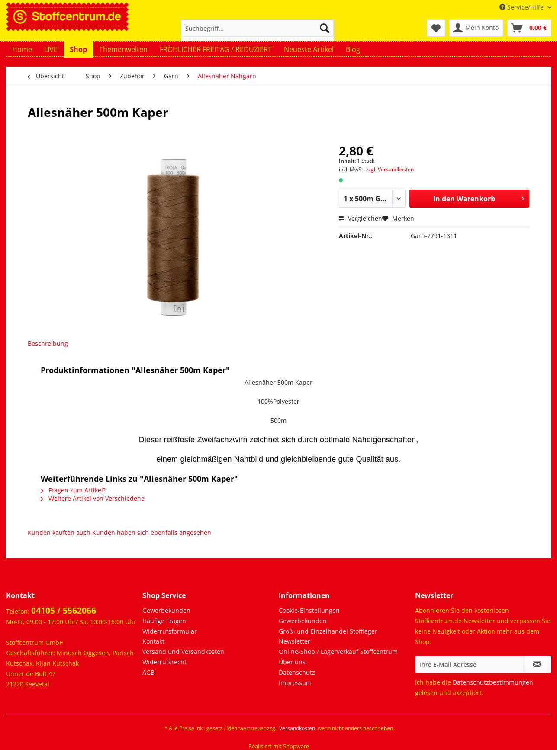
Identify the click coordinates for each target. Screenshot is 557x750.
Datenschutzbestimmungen (493, 682)
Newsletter (294, 641)
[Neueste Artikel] (309, 49)
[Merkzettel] (436, 28)
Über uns (292, 662)
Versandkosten (297, 728)
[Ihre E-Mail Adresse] (469, 664)
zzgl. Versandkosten (390, 169)
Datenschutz (297, 672)
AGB (148, 672)
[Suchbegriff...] (257, 28)
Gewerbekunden (166, 610)
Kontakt (153, 641)
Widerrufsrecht (164, 662)
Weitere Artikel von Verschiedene (93, 498)
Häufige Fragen (164, 621)
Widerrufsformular (169, 631)
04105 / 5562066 (63, 610)
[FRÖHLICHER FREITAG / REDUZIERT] (216, 49)
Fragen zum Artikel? (73, 490)
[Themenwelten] (123, 49)
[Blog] (353, 49)
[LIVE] (51, 49)
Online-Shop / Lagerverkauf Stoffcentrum (338, 651)
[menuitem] (257, 32)
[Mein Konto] (476, 28)
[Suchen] (325, 28)
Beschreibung (48, 343)
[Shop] (78, 49)
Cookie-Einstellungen (309, 610)
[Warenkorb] (529, 28)
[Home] (22, 49)
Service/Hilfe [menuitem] (522, 7)
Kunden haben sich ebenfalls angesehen (151, 532)
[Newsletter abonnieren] (537, 664)
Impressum (295, 683)
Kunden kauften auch (59, 532)
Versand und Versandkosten (183, 651)
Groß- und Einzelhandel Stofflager (328, 631)
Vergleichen (360, 218)
